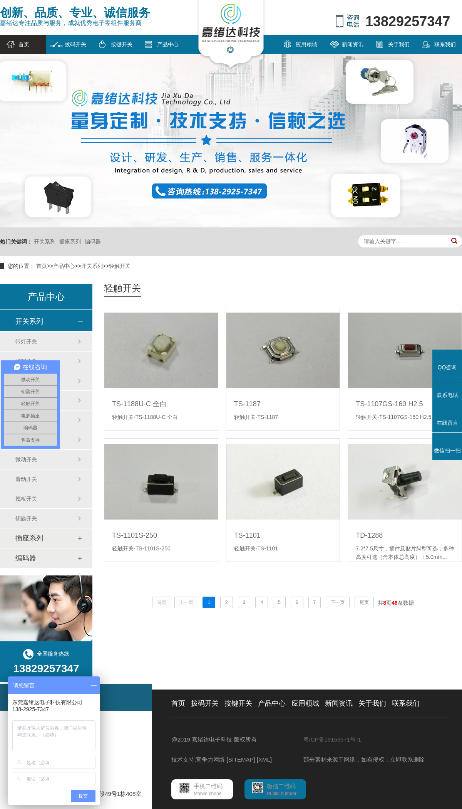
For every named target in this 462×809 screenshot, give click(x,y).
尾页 (364, 602)
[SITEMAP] (241, 759)
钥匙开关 (26, 518)
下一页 (338, 602)
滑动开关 (26, 479)
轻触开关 (120, 266)
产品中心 (168, 44)
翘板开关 (26, 499)
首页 (23, 44)
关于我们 (399, 44)
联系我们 (445, 44)
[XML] (264, 759)
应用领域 (306, 44)
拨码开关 (75, 44)
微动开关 (26, 459)
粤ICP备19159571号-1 (332, 739)
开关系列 (44, 242)
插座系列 (70, 242)
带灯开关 (26, 341)
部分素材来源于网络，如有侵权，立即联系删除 (364, 759)
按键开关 (121, 44)
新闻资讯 (352, 44)
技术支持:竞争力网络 (198, 759)
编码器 (93, 242)
